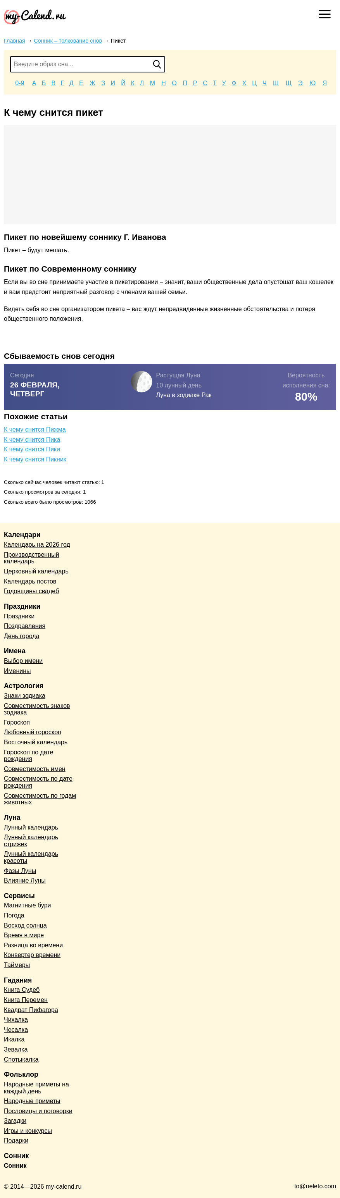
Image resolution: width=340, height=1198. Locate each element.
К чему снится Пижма (35, 429)
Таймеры (17, 965)
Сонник (15, 1165)
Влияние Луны (25, 880)
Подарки (16, 1140)
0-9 (19, 83)
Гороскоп (17, 722)
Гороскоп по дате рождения (28, 756)
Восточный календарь (35, 742)
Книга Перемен (26, 1000)
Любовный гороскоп (32, 732)
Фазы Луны (20, 871)
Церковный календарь (36, 571)
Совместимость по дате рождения (38, 782)
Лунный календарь (31, 827)
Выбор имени (23, 661)
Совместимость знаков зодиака (37, 709)
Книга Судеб (22, 989)
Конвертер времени (32, 955)
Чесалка (16, 1029)
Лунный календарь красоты (31, 857)
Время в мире (24, 935)
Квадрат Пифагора (31, 1010)
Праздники (19, 616)
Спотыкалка (21, 1059)
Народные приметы (32, 1101)
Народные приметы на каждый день (36, 1088)
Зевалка (16, 1049)
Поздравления (24, 626)
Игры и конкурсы (28, 1130)
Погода (14, 915)
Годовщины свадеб (31, 591)
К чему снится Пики (32, 449)
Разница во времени (33, 945)
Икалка (14, 1039)
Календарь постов (30, 581)
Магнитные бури (27, 905)
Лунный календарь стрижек (31, 840)
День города (21, 636)
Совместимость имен (35, 769)
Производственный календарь (31, 558)
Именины (17, 671)
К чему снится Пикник (35, 459)
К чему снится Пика (32, 439)
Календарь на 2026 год (37, 544)
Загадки (15, 1120)
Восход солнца (25, 925)
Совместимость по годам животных (40, 799)
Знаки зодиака (24, 695)
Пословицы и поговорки (38, 1111)
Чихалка (16, 1019)
